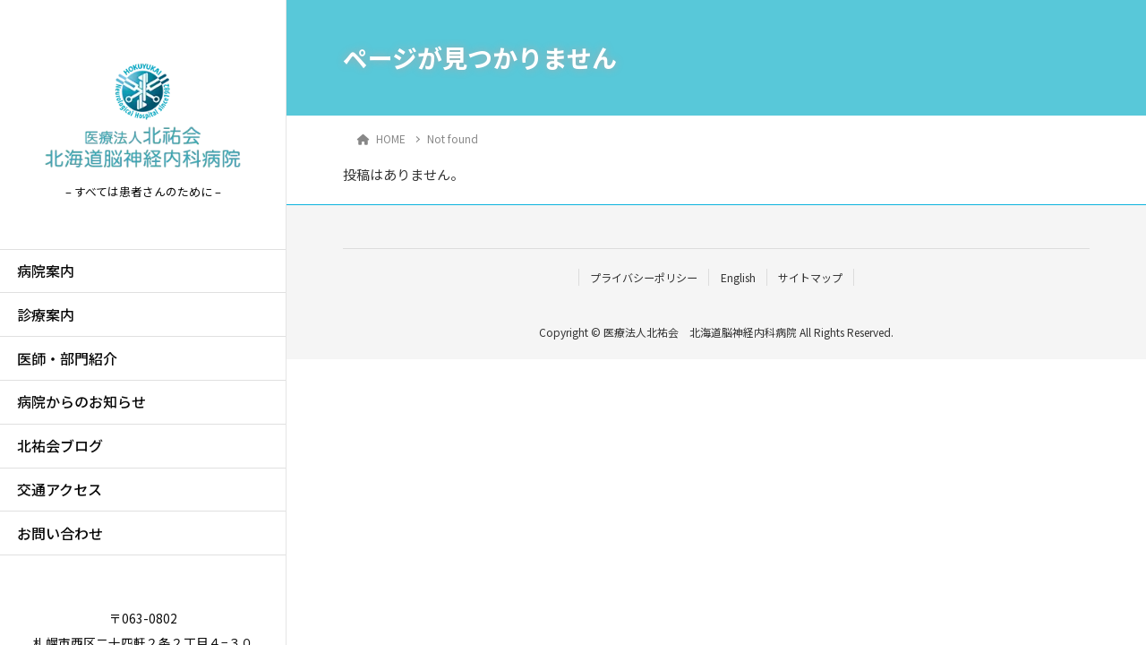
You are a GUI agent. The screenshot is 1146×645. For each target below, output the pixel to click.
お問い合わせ (60, 533)
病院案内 (45, 270)
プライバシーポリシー (643, 277)
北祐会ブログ (60, 445)
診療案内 (45, 314)
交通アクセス (59, 489)
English (738, 277)
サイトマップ (810, 277)
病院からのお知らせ (81, 401)
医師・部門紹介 (67, 358)
